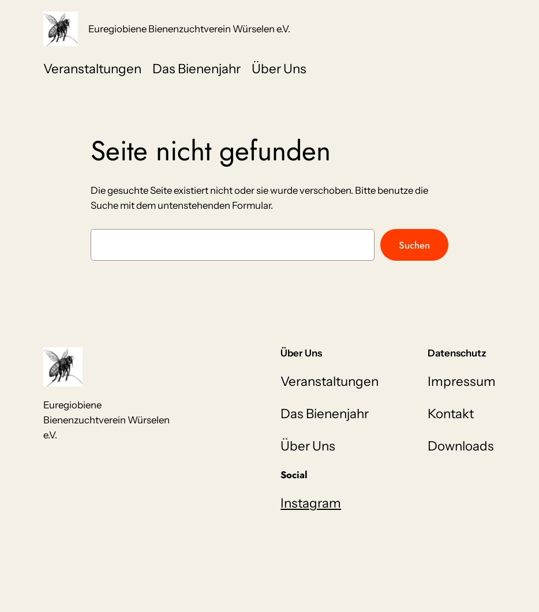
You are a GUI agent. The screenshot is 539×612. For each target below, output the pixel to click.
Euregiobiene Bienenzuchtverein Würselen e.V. (189, 29)
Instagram (310, 503)
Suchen (414, 245)
